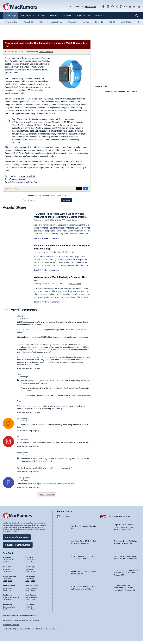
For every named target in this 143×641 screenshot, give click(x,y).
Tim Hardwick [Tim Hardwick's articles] (30, 576)
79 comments (53, 238)
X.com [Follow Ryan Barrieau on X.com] (33, 599)
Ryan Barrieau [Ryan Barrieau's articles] (31, 595)
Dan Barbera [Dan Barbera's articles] (7, 595)
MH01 (19, 375)
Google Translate (23, 61)
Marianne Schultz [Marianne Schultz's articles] (32, 585)
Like (30, 368)
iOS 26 (112, 22)
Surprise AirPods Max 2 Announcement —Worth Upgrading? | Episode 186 (124, 587)
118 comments (54, 302)
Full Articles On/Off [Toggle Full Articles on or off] (23, 629)
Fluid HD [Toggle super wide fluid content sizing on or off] (39, 629)
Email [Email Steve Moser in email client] (5, 609)
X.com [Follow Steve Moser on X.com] (10, 609)
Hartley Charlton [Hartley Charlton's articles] (9, 585)
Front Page (10, 15)
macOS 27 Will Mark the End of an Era (121, 92)
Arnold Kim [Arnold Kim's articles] (7, 557)
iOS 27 (42, 22)
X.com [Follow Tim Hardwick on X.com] (33, 581)
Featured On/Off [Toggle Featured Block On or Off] (9, 629)
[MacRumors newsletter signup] (138, 6)
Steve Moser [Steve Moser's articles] (7, 604)
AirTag (86, 22)
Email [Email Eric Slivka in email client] (27, 562)
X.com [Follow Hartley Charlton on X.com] (10, 590)
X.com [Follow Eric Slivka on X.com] (33, 562)
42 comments (53, 270)
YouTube (65, 516)
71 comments (11, 189)
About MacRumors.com (16, 537)
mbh (19, 437)
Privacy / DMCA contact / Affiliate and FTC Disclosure (21, 620)
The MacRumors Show (118, 516)
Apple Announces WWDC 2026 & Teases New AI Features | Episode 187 (126, 572)
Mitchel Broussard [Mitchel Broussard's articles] (9, 576)
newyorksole (22, 453)
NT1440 (20, 316)
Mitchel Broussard (46, 52)
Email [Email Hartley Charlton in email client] (5, 590)
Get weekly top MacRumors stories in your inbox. (46, 196)
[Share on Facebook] (85, 188)
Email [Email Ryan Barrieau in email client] (27, 599)
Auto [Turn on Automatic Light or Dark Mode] (46, 629)
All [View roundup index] (138, 22)
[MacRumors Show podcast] (103, 6)
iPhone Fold (28, 22)
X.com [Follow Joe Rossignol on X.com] (33, 571)
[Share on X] (79, 188)
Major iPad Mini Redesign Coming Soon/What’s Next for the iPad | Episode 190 (126, 527)
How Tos (54, 15)
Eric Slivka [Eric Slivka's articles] (29, 557)
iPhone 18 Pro (11, 22)
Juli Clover (72, 220)
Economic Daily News (18, 179)
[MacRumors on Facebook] (112, 6)
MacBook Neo (56, 22)
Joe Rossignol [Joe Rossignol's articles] (31, 567)
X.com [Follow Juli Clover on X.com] (10, 571)
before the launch (55, 162)
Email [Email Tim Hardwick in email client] (27, 581)
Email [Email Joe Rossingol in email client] (27, 571)
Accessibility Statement (11, 625)
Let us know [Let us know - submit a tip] (90, 6)
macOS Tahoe (126, 22)
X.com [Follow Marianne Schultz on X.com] (33, 590)
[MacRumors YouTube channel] (125, 6)
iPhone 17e (72, 22)
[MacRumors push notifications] (129, 6)
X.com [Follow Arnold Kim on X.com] (10, 562)
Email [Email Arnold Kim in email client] (5, 562)
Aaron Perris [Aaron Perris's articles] (30, 604)
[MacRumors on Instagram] (108, 6)
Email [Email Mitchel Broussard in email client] (5, 581)
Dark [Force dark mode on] (55, 629)
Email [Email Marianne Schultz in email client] (27, 590)
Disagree (36, 368)
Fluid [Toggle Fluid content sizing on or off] (33, 629)
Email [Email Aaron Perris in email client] (27, 609)
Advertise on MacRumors (17, 545)
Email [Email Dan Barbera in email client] (5, 599)
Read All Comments (47, 495)
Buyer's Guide (83, 15)
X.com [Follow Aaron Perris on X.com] (33, 609)
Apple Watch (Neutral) (27, 182)
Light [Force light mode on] (50, 629)
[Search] (137, 15)
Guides (41, 15)
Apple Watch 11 (28, 176)
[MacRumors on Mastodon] (121, 6)
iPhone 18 (99, 22)
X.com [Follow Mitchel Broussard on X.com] (10, 581)
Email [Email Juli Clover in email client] (5, 571)
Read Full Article (40, 238)
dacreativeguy (23, 418)
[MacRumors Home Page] (20, 6)
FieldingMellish (23, 478)
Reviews (67, 15)
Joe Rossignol (75, 284)
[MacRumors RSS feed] (134, 6)
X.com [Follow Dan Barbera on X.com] (10, 599)
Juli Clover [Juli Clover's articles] (7, 567)
